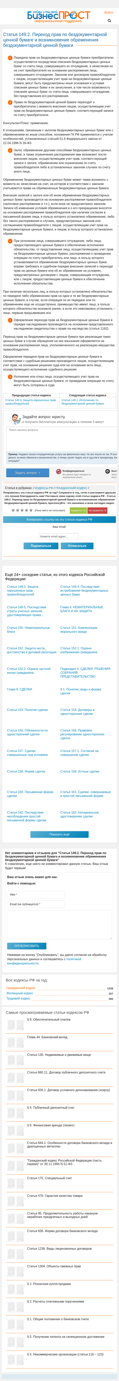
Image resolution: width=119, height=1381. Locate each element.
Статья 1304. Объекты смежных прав (54, 1266)
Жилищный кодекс (19, 993)
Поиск (107, 21)
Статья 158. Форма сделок (26, 771)
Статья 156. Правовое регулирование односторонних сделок (82, 734)
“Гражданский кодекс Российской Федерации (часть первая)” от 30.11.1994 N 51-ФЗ (64, 1162)
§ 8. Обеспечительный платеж (49, 1019)
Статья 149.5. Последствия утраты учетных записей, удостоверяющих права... (26, 611)
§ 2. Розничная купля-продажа (49, 1284)
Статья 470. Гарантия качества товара (54, 1195)
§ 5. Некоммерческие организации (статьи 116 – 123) (65, 1354)
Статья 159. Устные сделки (79, 771)
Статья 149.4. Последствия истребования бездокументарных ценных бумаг (84, 590)
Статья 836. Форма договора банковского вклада (62, 1231)
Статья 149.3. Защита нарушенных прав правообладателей (22, 590)
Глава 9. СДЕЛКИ (19, 689)
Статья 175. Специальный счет (49, 1178)
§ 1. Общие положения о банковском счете (58, 1319)
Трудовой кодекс (18, 998)
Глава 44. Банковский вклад (47, 1037)
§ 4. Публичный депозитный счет (50, 1107)
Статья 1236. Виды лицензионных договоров (59, 1248)
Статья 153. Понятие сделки (27, 710)
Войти (106, 12)
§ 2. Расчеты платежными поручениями (55, 1301)
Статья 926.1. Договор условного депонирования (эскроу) (68, 1090)
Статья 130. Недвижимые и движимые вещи (59, 1054)
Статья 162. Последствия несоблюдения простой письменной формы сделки (26, 816)
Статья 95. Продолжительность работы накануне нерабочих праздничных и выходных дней (62, 1215)
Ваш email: (59, 526)
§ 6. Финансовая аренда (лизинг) (50, 1125)
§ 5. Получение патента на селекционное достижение (65, 1336)
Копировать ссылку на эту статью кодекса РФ (59, 519)
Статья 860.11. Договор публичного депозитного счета (66, 1072)
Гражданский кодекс (20, 988)
